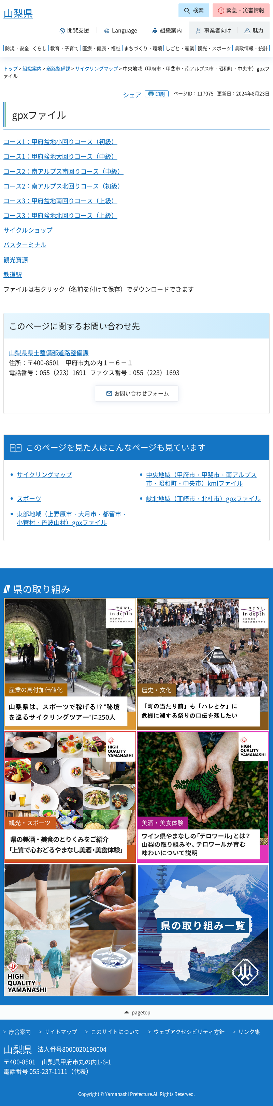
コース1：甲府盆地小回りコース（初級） (60, 141)
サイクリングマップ (96, 68)
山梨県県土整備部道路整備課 (49, 352)
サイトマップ (60, 1031)
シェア (132, 94)
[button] (241, 10)
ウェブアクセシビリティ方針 (189, 1031)
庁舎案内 (20, 1031)
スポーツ (29, 498)
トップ (10, 68)
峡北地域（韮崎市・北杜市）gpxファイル (203, 498)
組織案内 (32, 68)
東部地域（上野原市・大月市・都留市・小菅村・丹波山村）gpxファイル (72, 518)
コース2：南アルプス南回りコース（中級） (63, 171)
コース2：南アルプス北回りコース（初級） (63, 186)
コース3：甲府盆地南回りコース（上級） (60, 200)
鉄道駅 (12, 274)
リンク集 (249, 1031)
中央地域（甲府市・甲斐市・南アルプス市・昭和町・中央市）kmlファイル (201, 478)
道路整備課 (58, 68)
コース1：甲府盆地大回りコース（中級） (60, 156)
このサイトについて (115, 1031)
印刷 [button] (160, 94)
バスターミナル (24, 244)
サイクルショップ (28, 230)
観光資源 (15, 259)
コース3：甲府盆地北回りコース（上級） (60, 215)
